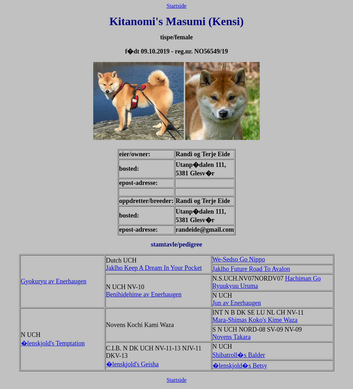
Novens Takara (232, 336)
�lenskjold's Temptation (53, 343)
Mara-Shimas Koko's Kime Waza (255, 319)
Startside (177, 6)
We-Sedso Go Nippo (239, 259)
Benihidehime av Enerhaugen (144, 294)
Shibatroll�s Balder (239, 355)
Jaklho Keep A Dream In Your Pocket (154, 267)
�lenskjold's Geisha (132, 364)
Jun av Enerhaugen (237, 302)
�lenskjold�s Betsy (240, 365)
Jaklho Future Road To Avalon (251, 268)
